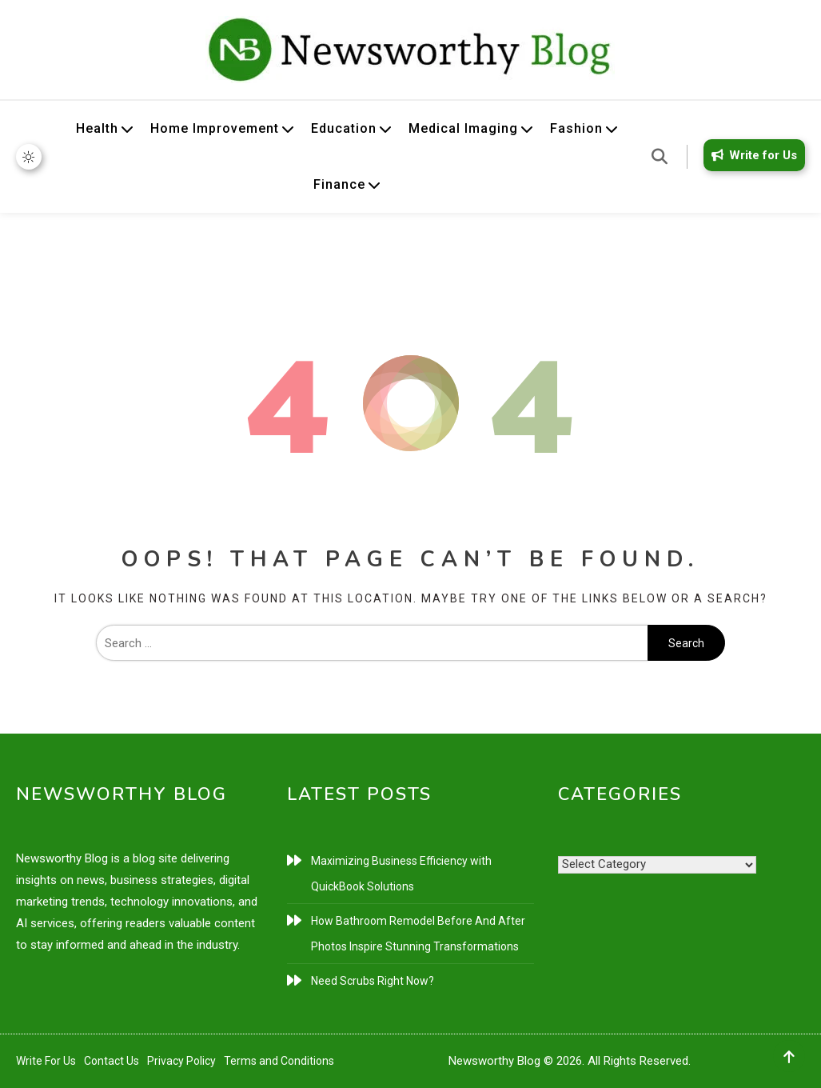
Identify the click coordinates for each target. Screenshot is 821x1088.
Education (344, 128)
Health (97, 128)
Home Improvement (214, 128)
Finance (339, 184)
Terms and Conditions (279, 1060)
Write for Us (751, 155)
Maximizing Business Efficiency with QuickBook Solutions (401, 873)
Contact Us (111, 1060)
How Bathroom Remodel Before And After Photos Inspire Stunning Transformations (418, 933)
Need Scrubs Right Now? (372, 980)
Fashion (576, 128)
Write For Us (46, 1060)
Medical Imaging (463, 128)
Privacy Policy (181, 1060)
